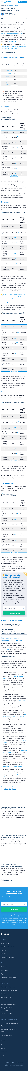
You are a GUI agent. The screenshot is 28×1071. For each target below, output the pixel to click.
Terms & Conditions (11, 1064)
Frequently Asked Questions (9, 990)
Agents (3, 974)
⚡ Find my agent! (14, 613)
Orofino (8, 80)
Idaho (7, 397)
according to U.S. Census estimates (13, 766)
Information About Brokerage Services (15, 1065)
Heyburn (8, 73)
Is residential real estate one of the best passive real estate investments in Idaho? (13, 632)
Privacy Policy (4, 1064)
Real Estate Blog (5, 994)
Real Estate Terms (6, 997)
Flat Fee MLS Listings (7, 1013)
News (2, 1001)
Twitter (3, 1048)
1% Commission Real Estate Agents (9, 1030)
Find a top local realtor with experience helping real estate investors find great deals (14, 46)
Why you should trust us (8, 52)
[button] (14, 608)
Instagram (4, 1052)
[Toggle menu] (2, 1)
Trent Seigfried (9, 13)
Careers (3, 950)
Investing (3, 5)
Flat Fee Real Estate (6, 1035)
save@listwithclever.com (8, 947)
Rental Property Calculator (8, 1004)
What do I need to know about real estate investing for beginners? (11, 625)
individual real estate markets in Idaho (12, 33)
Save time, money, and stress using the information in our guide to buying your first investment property (13, 296)
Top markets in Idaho (12, 5)
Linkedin (3, 1055)
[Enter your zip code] (14, 608)
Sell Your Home (5, 967)
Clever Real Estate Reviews (9, 977)
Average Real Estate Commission (6, 1009)
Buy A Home (4, 970)
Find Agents (22, 1)
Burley (7, 76)
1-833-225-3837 (6, 943)
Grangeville (9, 70)
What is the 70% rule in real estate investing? (8, 628)
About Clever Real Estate (8, 987)
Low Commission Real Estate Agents (9, 1025)
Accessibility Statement (7, 957)
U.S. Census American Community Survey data (14, 716)
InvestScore (12, 41)
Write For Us (4, 953)
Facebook (4, 1045)
